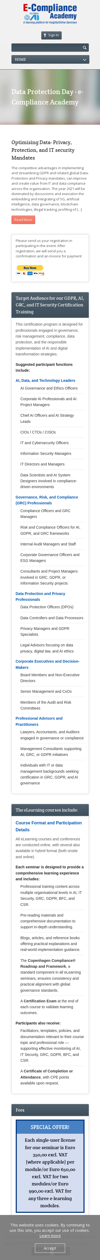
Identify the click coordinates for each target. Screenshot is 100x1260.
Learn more (50, 1235)
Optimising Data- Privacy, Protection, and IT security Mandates (42, 150)
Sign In (51, 35)
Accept (50, 1248)
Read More (23, 219)
